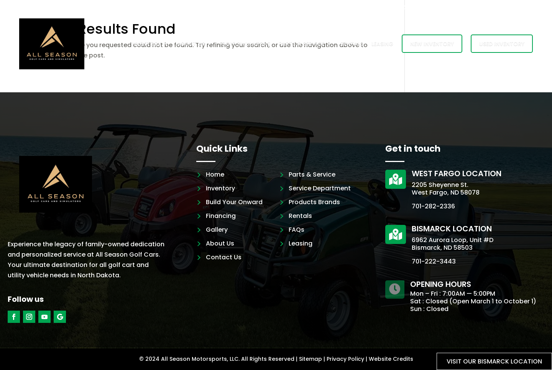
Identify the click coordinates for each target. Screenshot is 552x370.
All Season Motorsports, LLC (199, 359)
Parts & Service (301, 43)
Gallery (217, 229)
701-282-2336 (433, 206)
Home (215, 174)
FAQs (296, 229)
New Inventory (432, 43)
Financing (221, 215)
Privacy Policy (345, 359)
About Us (191, 43)
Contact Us (224, 257)
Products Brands (314, 202)
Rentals (351, 43)
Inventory (146, 43)
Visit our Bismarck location (494, 361)
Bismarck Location (452, 228)
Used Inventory (501, 43)
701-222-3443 (434, 261)
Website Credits (391, 359)
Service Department (320, 188)
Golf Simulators (245, 43)
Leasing (382, 43)
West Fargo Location (456, 173)
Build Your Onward (234, 202)
